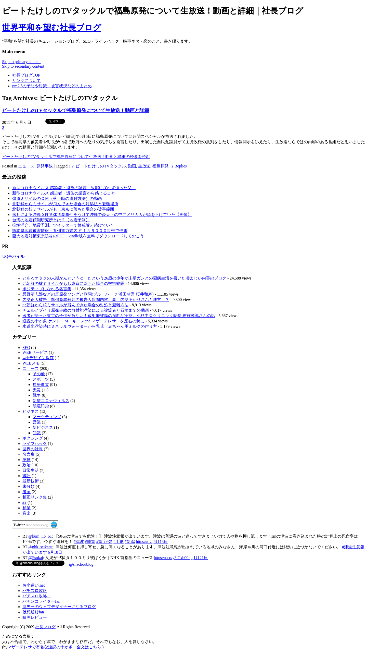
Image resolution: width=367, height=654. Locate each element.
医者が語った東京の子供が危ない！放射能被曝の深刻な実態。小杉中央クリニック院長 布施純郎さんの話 (118, 315)
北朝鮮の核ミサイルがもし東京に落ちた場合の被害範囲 (63, 209)
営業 (37, 422)
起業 (26, 508)
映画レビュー (34, 617)
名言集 (28, 454)
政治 (26, 465)
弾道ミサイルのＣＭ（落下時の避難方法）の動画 (57, 198)
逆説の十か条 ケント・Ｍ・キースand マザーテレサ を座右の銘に (83, 321)
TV (71, 166)
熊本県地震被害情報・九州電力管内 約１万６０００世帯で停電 (69, 230)
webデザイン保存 (38, 358)
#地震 (90, 541)
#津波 (79, 541)
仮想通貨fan (33, 612)
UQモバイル (13, 256)
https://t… (144, 541)
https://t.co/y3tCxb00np (173, 557)
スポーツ (41, 379)
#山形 (118, 541)
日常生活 (30, 470)
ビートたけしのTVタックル (100, 166)
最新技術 (30, 481)
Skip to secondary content (23, 66)
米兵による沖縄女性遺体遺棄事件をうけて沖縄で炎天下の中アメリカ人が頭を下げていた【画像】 (102, 214)
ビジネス (30, 411)
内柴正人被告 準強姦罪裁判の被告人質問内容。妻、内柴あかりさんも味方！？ (95, 299)
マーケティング (47, 417)
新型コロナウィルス (51, 400)
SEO (26, 347)
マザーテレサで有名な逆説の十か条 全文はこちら (54, 647)
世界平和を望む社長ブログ (51, 27)
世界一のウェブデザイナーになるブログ (59, 606)
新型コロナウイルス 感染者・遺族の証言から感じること (63, 193)
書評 (26, 476)
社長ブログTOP (26, 75)
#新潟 (130, 541)
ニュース (26, 166)
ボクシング (32, 438)
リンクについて (26, 80)
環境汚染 (41, 406)
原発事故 (44, 166)
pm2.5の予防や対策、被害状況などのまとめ (52, 86)
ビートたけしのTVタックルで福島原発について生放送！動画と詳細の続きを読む (76, 156)
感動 (26, 459)
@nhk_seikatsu (40, 547)
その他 (39, 374)
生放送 (144, 166)
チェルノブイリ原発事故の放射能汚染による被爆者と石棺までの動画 (85, 310)
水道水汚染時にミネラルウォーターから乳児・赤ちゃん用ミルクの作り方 (89, 326)
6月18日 (160, 541)
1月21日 (200, 557)
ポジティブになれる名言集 (46, 289)
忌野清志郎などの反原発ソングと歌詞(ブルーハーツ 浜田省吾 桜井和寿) (88, 294)
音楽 (26, 513)
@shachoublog (81, 564)
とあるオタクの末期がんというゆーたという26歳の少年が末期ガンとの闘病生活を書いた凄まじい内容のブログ (124, 278)
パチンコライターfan (41, 601)
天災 (37, 390)
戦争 (37, 395)
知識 (37, 433)
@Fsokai (35, 557)
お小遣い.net (33, 585)
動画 (132, 166)
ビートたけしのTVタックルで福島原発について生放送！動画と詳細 (75, 110)
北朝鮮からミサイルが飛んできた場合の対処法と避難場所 (65, 204)
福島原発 (160, 166)
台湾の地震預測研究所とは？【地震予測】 (51, 220)
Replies (179, 166)
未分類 (28, 486)
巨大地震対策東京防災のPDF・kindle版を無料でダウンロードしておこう (78, 236)
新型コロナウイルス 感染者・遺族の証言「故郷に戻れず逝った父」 (74, 188)
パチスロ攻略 (34, 590)
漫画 (26, 492)
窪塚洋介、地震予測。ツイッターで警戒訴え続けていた (63, 225)
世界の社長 (32, 449)
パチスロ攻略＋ (36, 596)
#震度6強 (104, 541)
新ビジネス (43, 427)
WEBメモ (31, 363)
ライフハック (34, 443)
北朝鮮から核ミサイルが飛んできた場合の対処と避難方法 (75, 305)
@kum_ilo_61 (40, 536)
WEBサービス (35, 352)
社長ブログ (45, 627)
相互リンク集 (34, 497)
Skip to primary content (21, 61)
